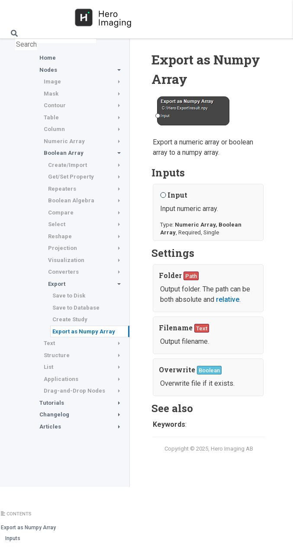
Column (54, 129)
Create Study (69, 319)
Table (51, 117)
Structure (57, 355)
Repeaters (62, 189)
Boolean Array (64, 153)
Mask (51, 93)
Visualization (66, 260)
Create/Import (67, 165)
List (48, 367)
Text (49, 343)
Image (52, 81)
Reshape (60, 236)
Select (56, 224)
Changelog (54, 414)
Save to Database (76, 307)
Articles (50, 426)
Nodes (48, 70)
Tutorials (51, 403)
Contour (55, 105)
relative (227, 299)
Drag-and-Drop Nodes (74, 390)
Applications (61, 379)
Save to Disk (68, 295)
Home (47, 57)
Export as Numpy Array (83, 331)
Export (56, 284)
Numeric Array (64, 141)
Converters (63, 272)
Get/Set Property (71, 176)
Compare (61, 212)
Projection (62, 248)
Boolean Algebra (71, 200)
